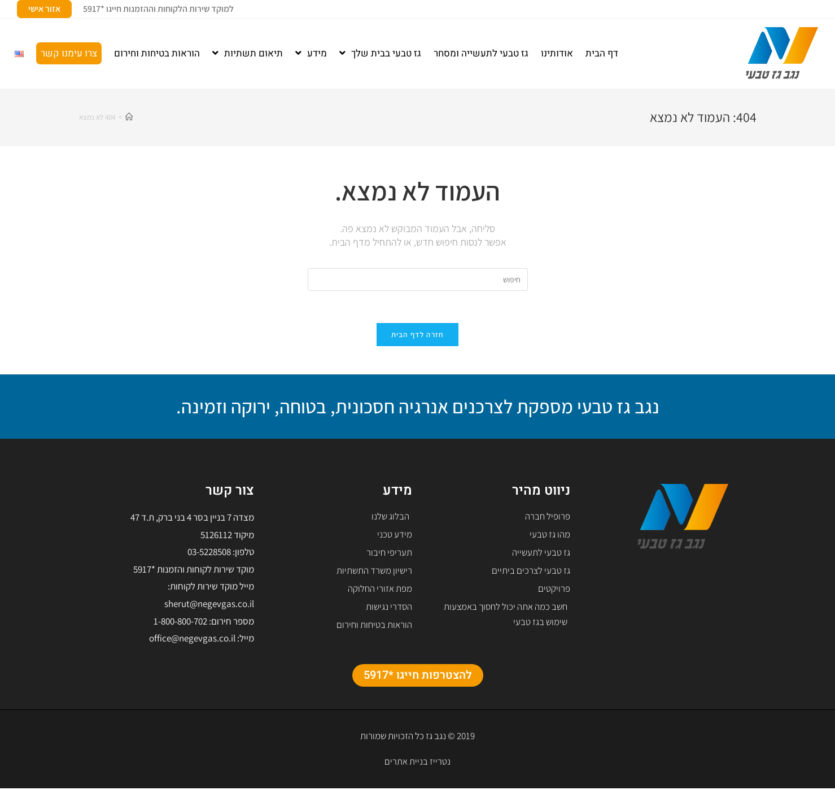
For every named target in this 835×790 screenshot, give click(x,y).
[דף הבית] (129, 117)
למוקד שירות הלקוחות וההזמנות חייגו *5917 (158, 9)
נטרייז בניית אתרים (417, 763)
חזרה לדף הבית (417, 336)
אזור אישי (44, 9)
